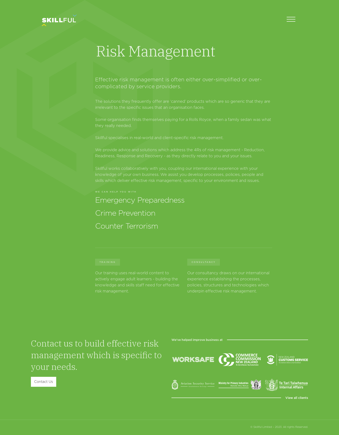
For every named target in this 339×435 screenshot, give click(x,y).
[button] (291, 19)
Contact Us (43, 382)
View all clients (296, 397)
